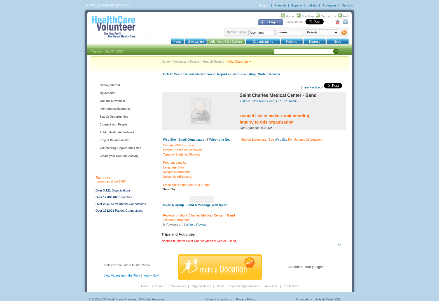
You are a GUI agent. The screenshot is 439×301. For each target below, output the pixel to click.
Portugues (330, 5)
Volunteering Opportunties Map (120, 148)
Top (338, 245)
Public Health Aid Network (117, 132)
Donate (160, 286)
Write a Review (269, 74)
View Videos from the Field (122, 275)
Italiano (312, 5)
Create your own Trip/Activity (119, 156)
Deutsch (347, 5)
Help (346, 16)
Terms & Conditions (218, 299)
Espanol (297, 5)
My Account (107, 93)
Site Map (308, 16)
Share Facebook (311, 87)
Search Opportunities (114, 116)
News (220, 286)
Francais (280, 5)
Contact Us (328, 16)
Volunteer (179, 61)
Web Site (281, 139)
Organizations (201, 286)
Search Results (213, 61)
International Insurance (115, 108)
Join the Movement (112, 100)
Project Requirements (114, 140)
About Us (271, 286)
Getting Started (110, 85)
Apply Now (151, 275)
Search (195, 61)
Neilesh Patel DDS (327, 299)
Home (290, 16)
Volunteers (178, 286)
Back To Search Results (179, 74)
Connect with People (113, 124)
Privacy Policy (245, 299)
